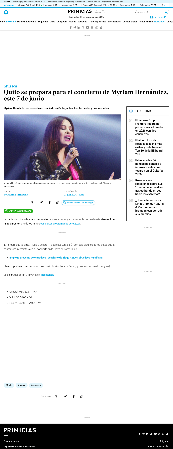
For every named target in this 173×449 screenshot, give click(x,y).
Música (10, 90)
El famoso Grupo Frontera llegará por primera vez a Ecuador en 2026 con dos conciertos (149, 131)
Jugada (72, 25)
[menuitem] (11, 25)
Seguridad (43, 25)
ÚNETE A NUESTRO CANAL (18, 215)
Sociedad (82, 25)
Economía (31, 25)
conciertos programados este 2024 (60, 228)
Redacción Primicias (16, 199)
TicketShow (47, 279)
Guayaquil (62, 25)
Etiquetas (164, 445)
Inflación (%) (23, 5)
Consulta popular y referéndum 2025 (28, 1)
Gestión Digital (130, 25)
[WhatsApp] (96, 31)
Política (21, 25)
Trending (93, 25)
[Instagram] (92, 31)
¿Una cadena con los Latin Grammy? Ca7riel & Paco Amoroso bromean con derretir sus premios (149, 211)
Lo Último (11, 25)
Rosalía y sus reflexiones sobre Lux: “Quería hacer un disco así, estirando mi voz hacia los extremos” (149, 191)
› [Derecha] (167, 5)
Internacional (114, 25)
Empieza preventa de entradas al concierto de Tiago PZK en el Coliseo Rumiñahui (56, 262)
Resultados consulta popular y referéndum (66, 1)
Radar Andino (146, 25)
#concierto (36, 389)
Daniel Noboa (93, 1)
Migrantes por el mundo (112, 1)
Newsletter (159, 25)
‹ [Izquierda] (164, 5)
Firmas (102, 25)
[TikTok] (101, 31)
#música (21, 389)
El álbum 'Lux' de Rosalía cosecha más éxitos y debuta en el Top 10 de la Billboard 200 (149, 151)
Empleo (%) (88, 5)
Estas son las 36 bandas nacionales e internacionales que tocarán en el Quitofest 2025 (149, 171)
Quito (52, 25)
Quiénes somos (11, 445)
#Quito (9, 389)
